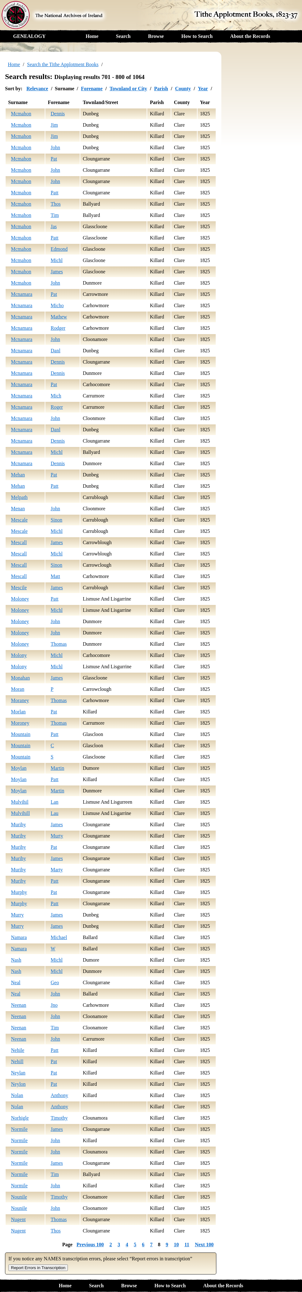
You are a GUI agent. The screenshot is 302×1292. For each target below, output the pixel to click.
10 (176, 1244)
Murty (57, 835)
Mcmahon (21, 113)
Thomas (59, 644)
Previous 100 (90, 1244)
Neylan (18, 1072)
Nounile (19, 1197)
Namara (19, 937)
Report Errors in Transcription (38, 1267)
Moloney (20, 598)
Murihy (18, 824)
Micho (57, 305)
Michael (59, 937)
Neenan (18, 1005)
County (183, 88)
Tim (55, 215)
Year (203, 88)
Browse (156, 36)
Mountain (20, 734)
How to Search (197, 36)
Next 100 (204, 1244)
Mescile (19, 587)
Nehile (17, 1050)
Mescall (19, 542)
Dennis (58, 113)
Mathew (59, 316)
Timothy (59, 1118)
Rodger (58, 328)
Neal (15, 982)
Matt (55, 576)
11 (186, 1244)
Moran (17, 689)
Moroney (20, 723)
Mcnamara (21, 294)
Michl (57, 260)
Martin (57, 768)
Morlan (18, 711)
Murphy (19, 892)
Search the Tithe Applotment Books (62, 64)
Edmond (59, 249)
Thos (56, 204)
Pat (54, 158)
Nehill (17, 1061)
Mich (56, 395)
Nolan (17, 1095)
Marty (57, 869)
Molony (19, 655)
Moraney (20, 700)
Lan (54, 802)
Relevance (37, 88)
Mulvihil (19, 802)
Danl (55, 350)
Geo (55, 982)
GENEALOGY (29, 36)
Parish (161, 88)
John (55, 147)
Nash (16, 960)
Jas (54, 226)
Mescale (19, 520)
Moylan (19, 768)
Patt (54, 192)
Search (123, 36)
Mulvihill (20, 813)
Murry (17, 914)
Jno (54, 1005)
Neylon (18, 1084)
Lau (54, 813)
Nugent (18, 1219)
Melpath (19, 497)
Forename (92, 88)
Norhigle (20, 1118)
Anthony (59, 1095)
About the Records (250, 36)
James (57, 271)
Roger (57, 407)
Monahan (20, 677)
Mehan (18, 474)
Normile (19, 1129)
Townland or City (128, 88)
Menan (18, 508)
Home (92, 36)
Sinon (56, 520)
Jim (54, 125)
